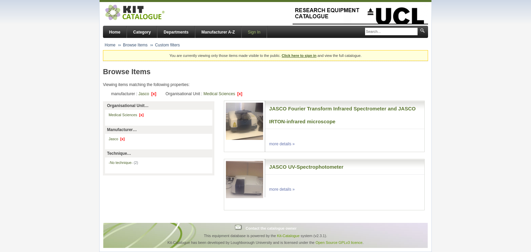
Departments (176, 32)
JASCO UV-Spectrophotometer (306, 167)
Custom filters (167, 45)
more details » (282, 144)
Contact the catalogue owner (271, 228)
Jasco (147, 93)
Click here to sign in (299, 56)
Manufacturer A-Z (218, 32)
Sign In (254, 32)
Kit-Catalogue (288, 236)
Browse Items (135, 45)
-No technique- (123, 163)
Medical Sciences (223, 93)
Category (142, 32)
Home (114, 32)
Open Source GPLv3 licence (339, 242)
